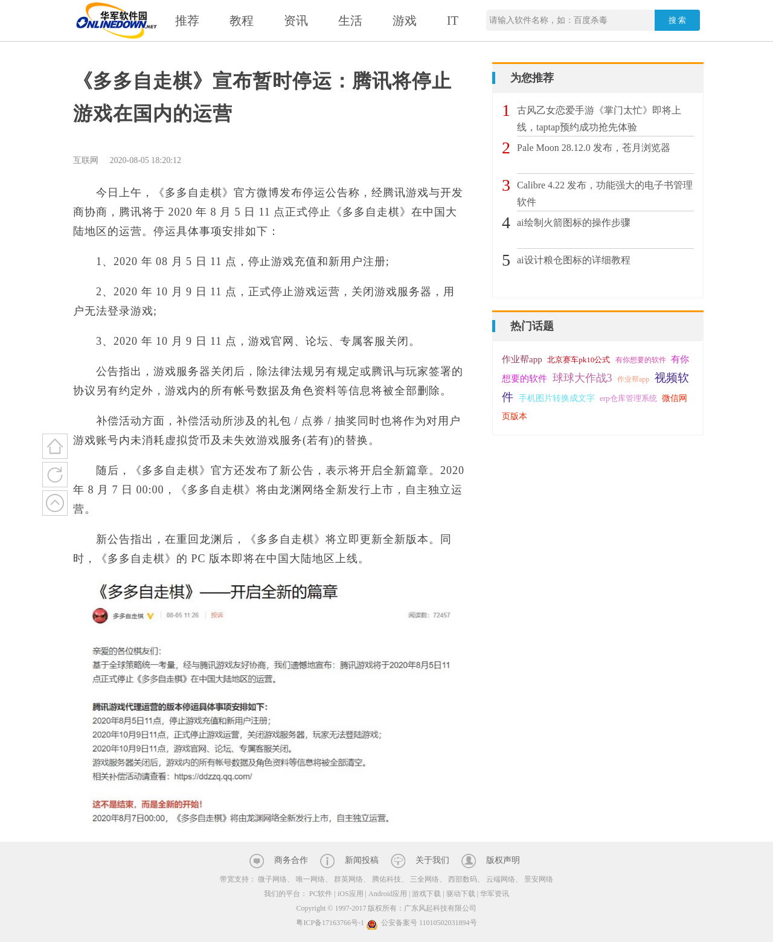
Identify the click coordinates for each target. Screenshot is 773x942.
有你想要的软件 (640, 360)
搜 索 (678, 20)
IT (452, 20)
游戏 (405, 20)
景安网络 (538, 879)
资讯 (296, 20)
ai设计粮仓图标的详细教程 (573, 260)
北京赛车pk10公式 (578, 359)
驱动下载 (460, 893)
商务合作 (291, 860)
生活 (350, 20)
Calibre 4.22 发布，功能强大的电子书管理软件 (605, 193)
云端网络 (500, 879)
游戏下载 (426, 893)
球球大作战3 (582, 378)
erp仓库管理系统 (628, 398)
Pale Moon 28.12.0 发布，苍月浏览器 (593, 148)
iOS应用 (351, 893)
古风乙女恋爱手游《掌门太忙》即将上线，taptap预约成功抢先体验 (599, 118)
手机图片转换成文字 (557, 398)
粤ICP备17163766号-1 (330, 922)
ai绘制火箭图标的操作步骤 (573, 222)
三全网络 (424, 879)
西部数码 (462, 879)
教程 (241, 20)
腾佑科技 (386, 879)
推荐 (187, 20)
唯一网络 (310, 879)
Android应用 (387, 893)
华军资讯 (494, 893)
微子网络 (272, 879)
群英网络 (348, 879)
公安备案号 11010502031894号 (421, 922)
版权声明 (503, 860)
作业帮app (522, 359)
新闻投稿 (362, 860)
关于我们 (432, 860)
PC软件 (321, 893)
